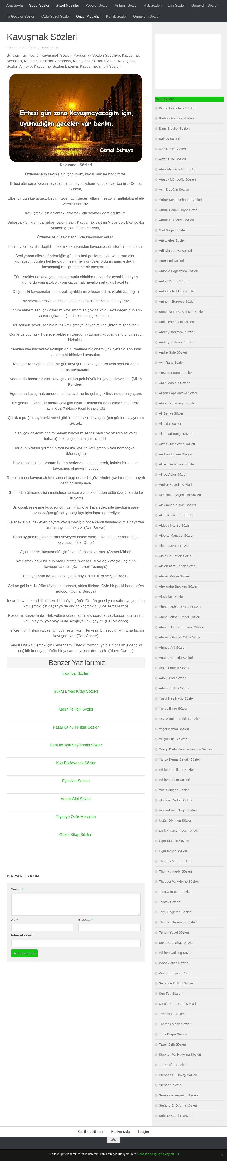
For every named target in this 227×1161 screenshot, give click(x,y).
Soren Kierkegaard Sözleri (178, 1106)
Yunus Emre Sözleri (173, 719)
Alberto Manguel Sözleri (176, 546)
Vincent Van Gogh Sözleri (178, 821)
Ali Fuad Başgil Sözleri (176, 445)
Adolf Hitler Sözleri (172, 689)
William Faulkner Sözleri (177, 780)
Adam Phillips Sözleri (174, 699)
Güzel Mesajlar (67, 5)
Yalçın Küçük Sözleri (174, 750)
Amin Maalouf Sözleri (174, 394)
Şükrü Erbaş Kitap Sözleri (75, 702)
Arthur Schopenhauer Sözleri (180, 211)
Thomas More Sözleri (175, 872)
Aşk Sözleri (153, 5)
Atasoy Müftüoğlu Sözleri (177, 190)
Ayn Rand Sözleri (172, 373)
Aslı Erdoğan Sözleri (174, 200)
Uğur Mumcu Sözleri (174, 852)
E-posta (85, 930)
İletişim (143, 1143)
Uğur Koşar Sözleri (173, 862)
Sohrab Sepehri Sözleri (176, 1126)
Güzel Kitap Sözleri (76, 846)
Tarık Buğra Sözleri (173, 1045)
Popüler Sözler (97, 5)
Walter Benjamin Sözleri (176, 984)
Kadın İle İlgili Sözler (76, 720)
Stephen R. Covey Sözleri (178, 1086)
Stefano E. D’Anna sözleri (178, 1116)
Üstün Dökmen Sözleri (175, 831)
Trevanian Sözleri (172, 1025)
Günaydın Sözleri (205, 5)
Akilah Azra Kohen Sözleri (178, 577)
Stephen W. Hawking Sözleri (180, 1065)
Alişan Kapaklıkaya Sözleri (178, 404)
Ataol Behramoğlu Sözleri (177, 414)
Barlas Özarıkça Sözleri (176, 129)
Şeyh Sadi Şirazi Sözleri (176, 953)
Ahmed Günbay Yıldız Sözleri (180, 648)
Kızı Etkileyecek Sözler (75, 774)
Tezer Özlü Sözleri (172, 1055)
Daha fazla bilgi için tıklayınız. (156, 1154)
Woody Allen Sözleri (173, 974)
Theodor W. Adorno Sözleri (179, 892)
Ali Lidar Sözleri (170, 434)
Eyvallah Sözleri (76, 792)
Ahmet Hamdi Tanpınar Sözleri (181, 638)
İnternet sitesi (22, 946)
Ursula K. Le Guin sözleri (177, 1015)
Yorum (17, 900)
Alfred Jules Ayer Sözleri (177, 455)
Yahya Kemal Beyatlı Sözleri (180, 770)
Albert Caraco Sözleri (174, 557)
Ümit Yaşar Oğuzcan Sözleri (179, 842)
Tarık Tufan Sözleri (172, 1076)
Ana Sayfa (14, 5)
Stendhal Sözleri (171, 1096)
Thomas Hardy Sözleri (175, 882)
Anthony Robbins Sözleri (177, 302)
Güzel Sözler (39, 5)
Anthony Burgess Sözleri (177, 312)
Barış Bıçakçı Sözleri (174, 139)
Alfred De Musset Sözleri (177, 475)
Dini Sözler (176, 5)
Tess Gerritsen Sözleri (175, 903)
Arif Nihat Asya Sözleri (175, 261)
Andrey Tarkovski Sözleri (177, 343)
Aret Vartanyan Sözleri (175, 465)
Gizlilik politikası (90, 1143)
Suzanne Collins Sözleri (176, 994)
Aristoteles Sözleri (172, 251)
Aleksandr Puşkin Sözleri (177, 516)
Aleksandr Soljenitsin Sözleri (180, 506)
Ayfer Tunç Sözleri (172, 170)
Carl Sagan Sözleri (173, 241)
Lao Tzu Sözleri (76, 684)
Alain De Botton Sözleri (176, 567)
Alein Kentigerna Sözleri (176, 526)
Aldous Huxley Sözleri (175, 536)
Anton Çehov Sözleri (174, 292)
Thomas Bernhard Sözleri (178, 933)
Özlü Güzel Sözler (55, 16)
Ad (14, 930)
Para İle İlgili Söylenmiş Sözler (76, 756)
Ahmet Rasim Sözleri (174, 587)
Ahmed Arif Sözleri (172, 658)
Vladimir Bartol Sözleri (175, 811)
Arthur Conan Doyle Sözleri (179, 221)
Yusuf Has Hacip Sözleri (177, 709)
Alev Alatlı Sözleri (172, 607)
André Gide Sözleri (173, 363)
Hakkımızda (120, 1143)
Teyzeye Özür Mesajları (76, 828)
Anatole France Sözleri (176, 384)
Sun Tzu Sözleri (170, 1004)
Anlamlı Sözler (126, 5)
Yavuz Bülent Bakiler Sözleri (179, 730)
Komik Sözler (116, 16)
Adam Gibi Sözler (75, 810)
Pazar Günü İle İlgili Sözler (75, 738)
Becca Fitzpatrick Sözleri (177, 119)
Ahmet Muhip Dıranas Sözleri (180, 618)
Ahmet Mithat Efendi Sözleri (179, 628)
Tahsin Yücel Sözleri (174, 943)
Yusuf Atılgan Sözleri (174, 801)
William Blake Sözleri (174, 791)
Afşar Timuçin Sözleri (174, 679)
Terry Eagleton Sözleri (175, 923)
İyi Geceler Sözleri (20, 16)
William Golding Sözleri (176, 964)
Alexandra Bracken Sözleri (178, 597)
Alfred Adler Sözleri (173, 485)
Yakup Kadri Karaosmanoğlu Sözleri (185, 760)
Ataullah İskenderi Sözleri (177, 180)
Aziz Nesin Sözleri (172, 160)
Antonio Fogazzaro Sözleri (178, 282)
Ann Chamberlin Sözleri (176, 333)
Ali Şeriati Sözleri (171, 424)
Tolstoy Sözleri (169, 913)
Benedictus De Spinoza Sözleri (182, 323)
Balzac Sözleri (169, 150)
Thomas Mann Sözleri (175, 1035)
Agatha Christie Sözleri (176, 669)
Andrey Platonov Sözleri (176, 353)
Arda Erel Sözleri (171, 272)
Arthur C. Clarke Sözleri (176, 231)
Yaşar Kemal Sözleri (174, 740)
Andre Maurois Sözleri (175, 496)
